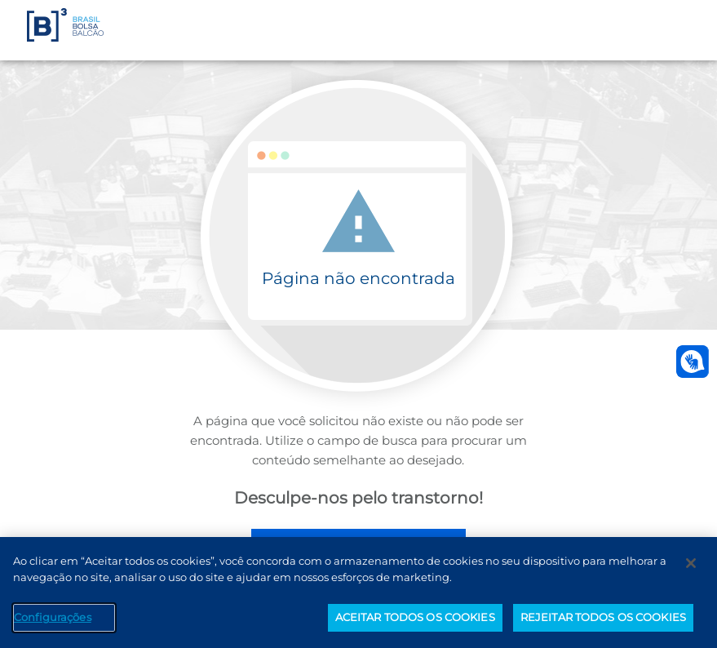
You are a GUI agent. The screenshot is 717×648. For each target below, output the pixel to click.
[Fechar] (691, 563)
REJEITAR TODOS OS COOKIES (603, 617)
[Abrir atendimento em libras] (692, 361)
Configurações (52, 617)
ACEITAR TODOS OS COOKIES (415, 617)
